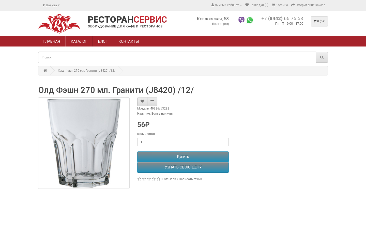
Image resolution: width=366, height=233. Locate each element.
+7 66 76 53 (282, 18)
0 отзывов (168, 179)
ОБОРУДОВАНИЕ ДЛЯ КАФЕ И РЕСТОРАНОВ (125, 26)
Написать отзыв (190, 179)
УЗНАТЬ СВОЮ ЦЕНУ (183, 167)
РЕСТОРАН (127, 20)
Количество (146, 134)
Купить (183, 156)
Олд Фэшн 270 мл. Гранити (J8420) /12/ (86, 70)
